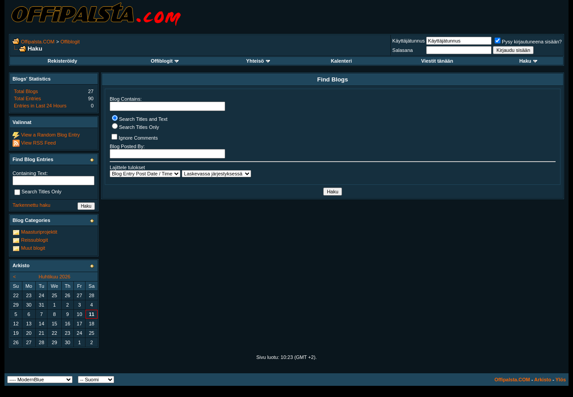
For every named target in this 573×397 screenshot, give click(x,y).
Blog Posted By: (167, 151)
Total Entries (27, 98)
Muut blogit (33, 248)
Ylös (561, 379)
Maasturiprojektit (39, 232)
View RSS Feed (38, 142)
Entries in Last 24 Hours (40, 105)
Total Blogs (26, 91)
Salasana (402, 50)
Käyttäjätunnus (408, 40)
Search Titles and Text (139, 119)
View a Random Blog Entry (50, 134)
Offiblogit (70, 41)
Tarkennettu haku (31, 205)
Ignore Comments (134, 137)
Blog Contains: (167, 103)
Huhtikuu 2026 (54, 276)
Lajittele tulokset (127, 167)
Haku (528, 61)
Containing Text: (30, 173)
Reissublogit (34, 240)
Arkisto (542, 379)
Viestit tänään (437, 61)
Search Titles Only (135, 127)
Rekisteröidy (62, 61)
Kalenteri (341, 61)
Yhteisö (258, 61)
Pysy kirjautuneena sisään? (528, 41)
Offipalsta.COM (38, 41)
